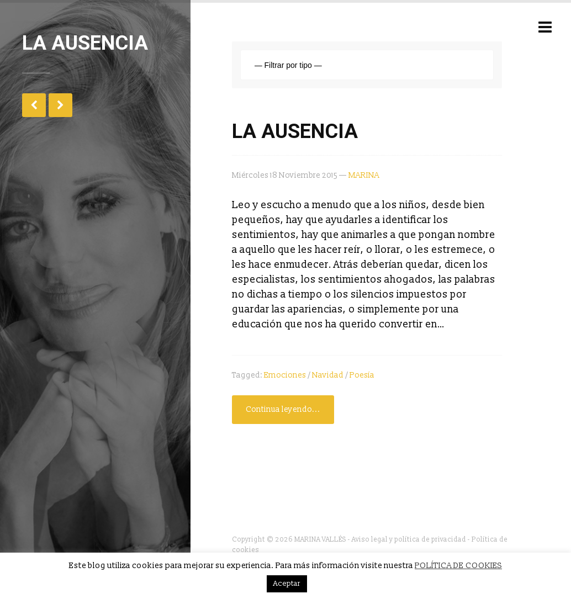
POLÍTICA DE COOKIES (458, 565)
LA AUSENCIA (295, 131)
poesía (362, 375)
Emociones (285, 375)
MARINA (363, 175)
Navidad (327, 375)
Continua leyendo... (283, 409)
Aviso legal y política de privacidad (409, 540)
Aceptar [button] (286, 583)
